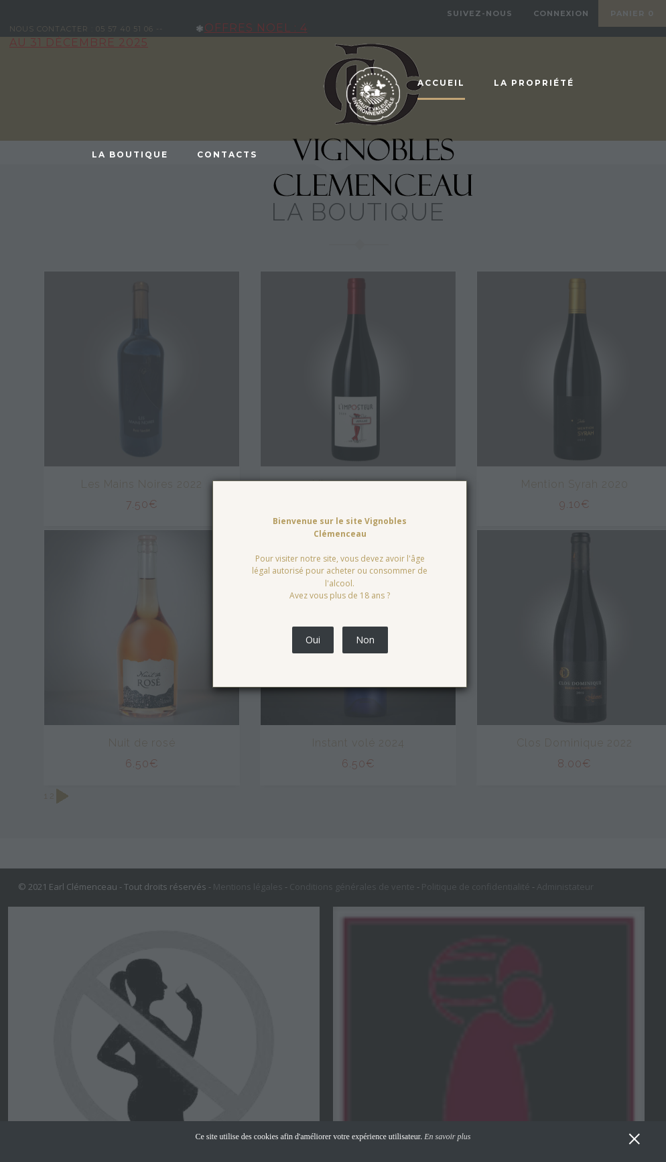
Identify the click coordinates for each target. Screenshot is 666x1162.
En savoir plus (447, 1136)
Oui (313, 639)
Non (365, 639)
